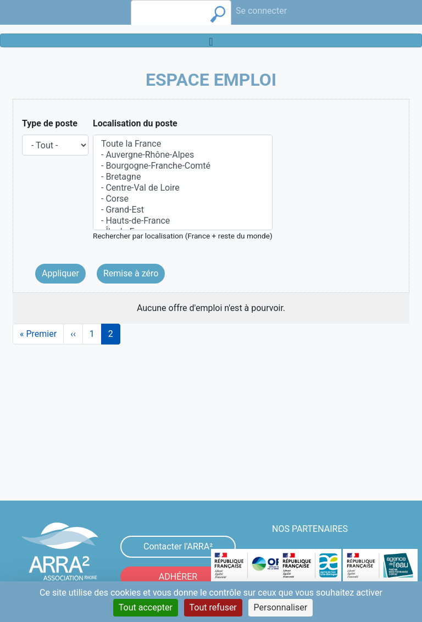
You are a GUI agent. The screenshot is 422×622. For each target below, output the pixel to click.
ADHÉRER (178, 576)
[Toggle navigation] (211, 40)
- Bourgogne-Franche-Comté (182, 165)
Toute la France (182, 143)
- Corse (182, 198)
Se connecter (261, 10)
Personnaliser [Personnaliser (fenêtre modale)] (281, 607)
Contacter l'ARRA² (178, 546)
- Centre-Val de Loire (182, 187)
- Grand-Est (182, 209)
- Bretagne (182, 176)
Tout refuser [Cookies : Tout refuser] (213, 607)
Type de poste (49, 123)
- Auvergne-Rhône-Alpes (182, 154)
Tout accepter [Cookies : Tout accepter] (146, 607)
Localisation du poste (135, 123)
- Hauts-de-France (182, 220)
